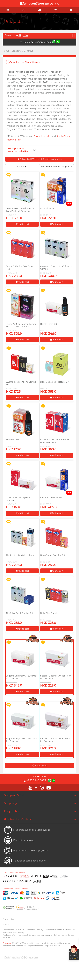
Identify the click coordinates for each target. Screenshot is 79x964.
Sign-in (23, 35)
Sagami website (42, 136)
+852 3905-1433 (41, 42)
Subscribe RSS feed (18, 819)
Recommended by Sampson (56, 166)
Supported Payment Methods (15, 889)
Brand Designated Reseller (14, 872)
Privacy (6, 924)
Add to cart (22, 224)
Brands (21, 166)
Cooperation (12, 811)
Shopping (10, 803)
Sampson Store (14, 795)
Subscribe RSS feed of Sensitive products (40, 159)
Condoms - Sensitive (24, 62)
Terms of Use (8, 919)
